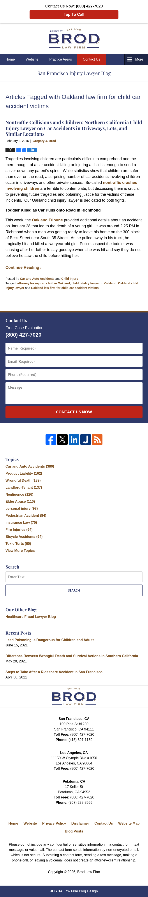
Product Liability (23, 473)
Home (10, 59)
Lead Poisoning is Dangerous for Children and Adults (50, 640)
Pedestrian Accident (25, 515)
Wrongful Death (23, 480)
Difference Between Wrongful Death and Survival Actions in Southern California (71, 656)
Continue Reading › (23, 267)
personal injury (21, 508)
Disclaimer (80, 823)
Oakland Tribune (47, 220)
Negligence (19, 494)
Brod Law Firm (88, 872)
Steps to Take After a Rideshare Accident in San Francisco (53, 672)
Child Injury (69, 278)
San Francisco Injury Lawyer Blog (74, 38)
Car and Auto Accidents (37, 278)
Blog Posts (74, 831)
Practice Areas (60, 59)
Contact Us (91, 59)
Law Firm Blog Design (74, 891)
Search (74, 590)
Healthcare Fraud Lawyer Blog (30, 617)
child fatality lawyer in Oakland (94, 283)
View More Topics (20, 551)
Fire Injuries (19, 529)
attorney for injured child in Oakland (43, 283)
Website (32, 59)
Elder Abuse (20, 501)
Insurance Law (21, 522)
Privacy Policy (54, 823)
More (139, 59)
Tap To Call (74, 14)
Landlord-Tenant (23, 487)
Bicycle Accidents (23, 536)
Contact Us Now (74, 411)
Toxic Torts (18, 543)
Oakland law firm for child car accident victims (65, 288)
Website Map (129, 823)
